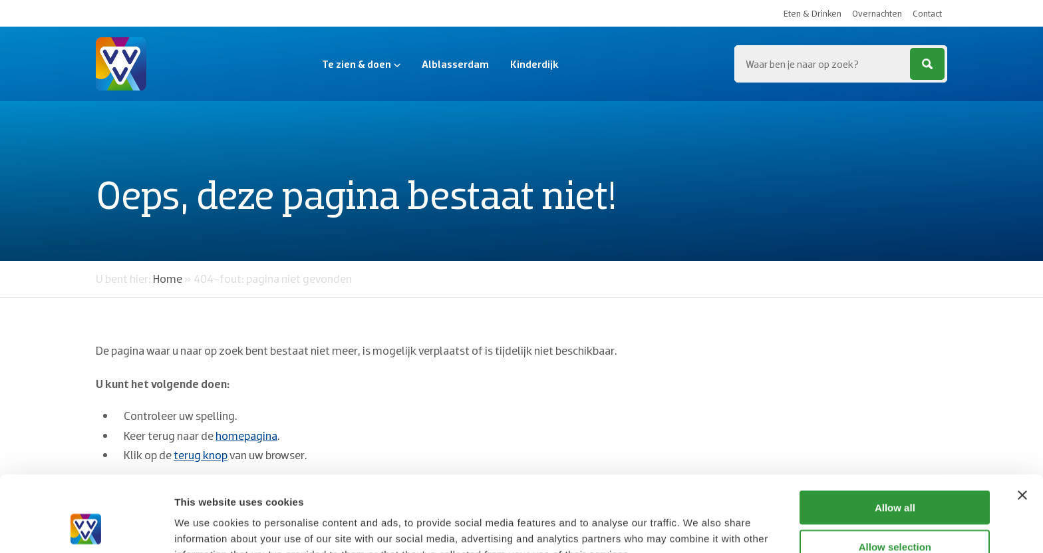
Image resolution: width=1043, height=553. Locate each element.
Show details (698, 526)
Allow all (895, 436)
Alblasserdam (455, 64)
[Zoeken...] (840, 64)
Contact (927, 13)
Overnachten (877, 13)
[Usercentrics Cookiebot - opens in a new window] (86, 527)
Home (167, 278)
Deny (895, 514)
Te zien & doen (361, 64)
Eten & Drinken (812, 13)
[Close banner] (1022, 424)
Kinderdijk (534, 64)
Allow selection (895, 475)
